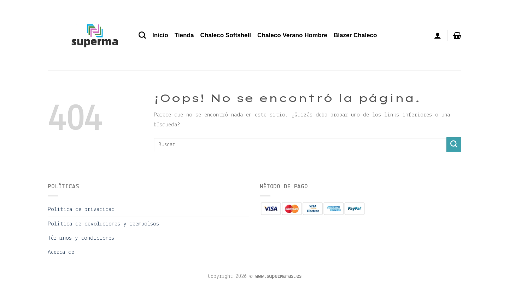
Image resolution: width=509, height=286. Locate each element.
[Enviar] (453, 144)
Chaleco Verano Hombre (292, 35)
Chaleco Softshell (225, 35)
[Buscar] (142, 35)
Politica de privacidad (81, 209)
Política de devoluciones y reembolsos (103, 224)
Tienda (184, 35)
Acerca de (61, 252)
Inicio (160, 35)
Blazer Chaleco (355, 35)
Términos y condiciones (81, 238)
